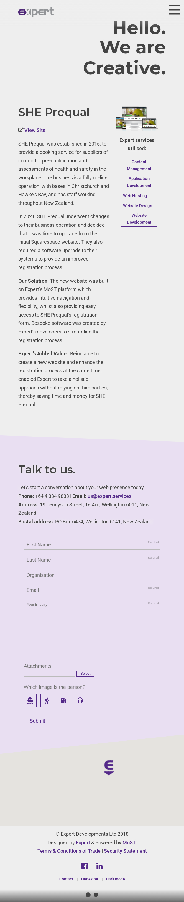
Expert (83, 842)
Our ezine (89, 879)
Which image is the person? (54, 687)
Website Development (139, 219)
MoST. (129, 842)
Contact (66, 879)
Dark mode (115, 879)
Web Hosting (135, 195)
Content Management (139, 165)
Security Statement (125, 851)
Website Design (137, 205)
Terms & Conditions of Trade (69, 851)
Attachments (38, 666)
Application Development (139, 182)
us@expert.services (109, 496)
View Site (34, 130)
